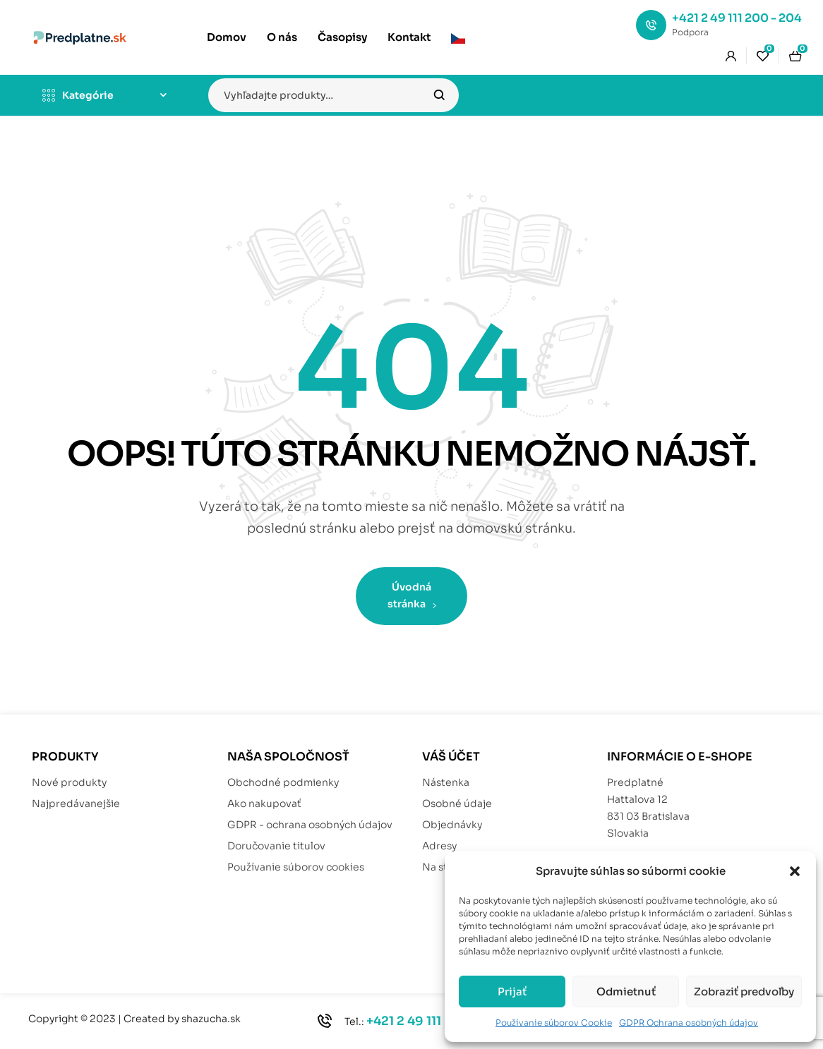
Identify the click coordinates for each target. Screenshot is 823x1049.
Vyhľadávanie (439, 95)
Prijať (512, 991)
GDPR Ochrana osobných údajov (688, 1022)
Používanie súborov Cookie (553, 1022)
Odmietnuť (626, 991)
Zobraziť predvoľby (744, 991)
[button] (795, 871)
